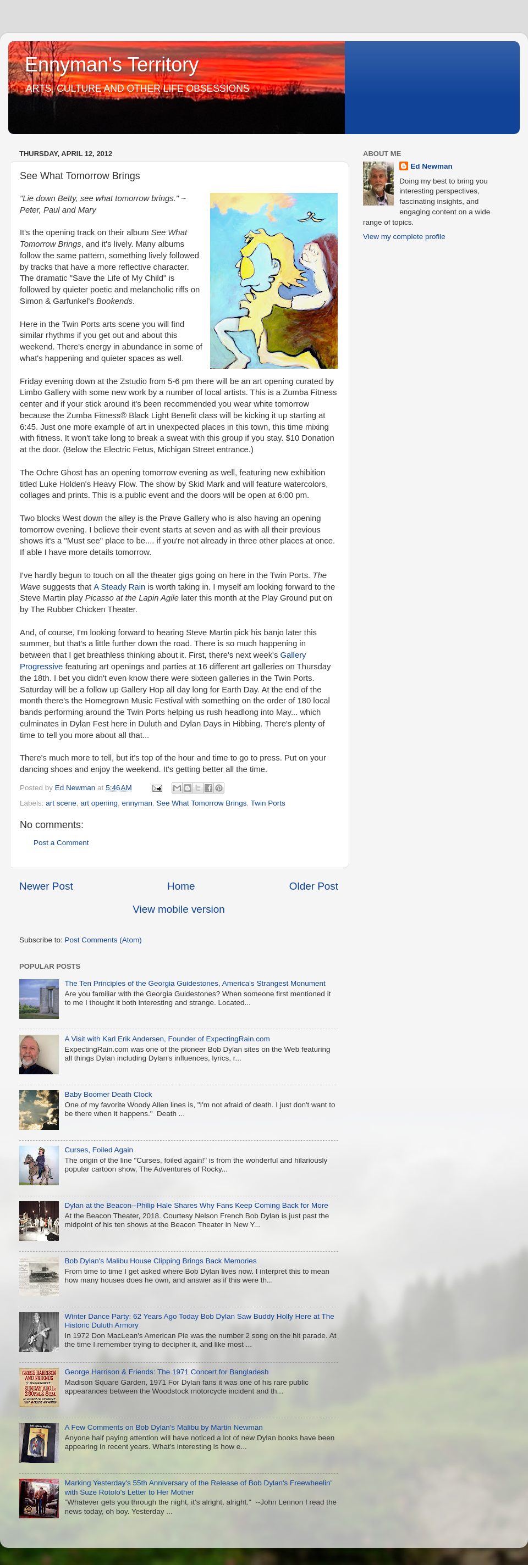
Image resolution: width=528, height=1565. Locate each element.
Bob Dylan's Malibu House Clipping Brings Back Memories (160, 1261)
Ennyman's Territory (112, 64)
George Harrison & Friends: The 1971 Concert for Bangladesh (166, 1372)
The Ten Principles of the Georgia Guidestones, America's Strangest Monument (194, 983)
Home (181, 886)
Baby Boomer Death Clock (108, 1094)
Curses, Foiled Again (98, 1150)
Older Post (313, 886)
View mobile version (179, 909)
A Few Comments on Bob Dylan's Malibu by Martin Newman (163, 1427)
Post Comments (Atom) (103, 940)
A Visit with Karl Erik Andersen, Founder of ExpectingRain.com (167, 1039)
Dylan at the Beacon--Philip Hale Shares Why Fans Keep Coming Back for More (196, 1205)
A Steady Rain (119, 586)
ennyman (137, 803)
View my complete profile (404, 236)
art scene (61, 803)
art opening (99, 803)
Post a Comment (61, 843)
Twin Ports (268, 803)
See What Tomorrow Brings (201, 803)
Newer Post (46, 886)
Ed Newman (431, 166)
